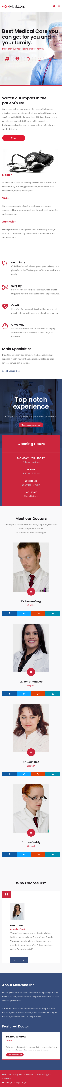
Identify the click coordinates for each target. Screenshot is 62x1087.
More (13, 138)
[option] (31, 927)
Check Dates (31, 496)
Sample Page (20, 1082)
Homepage (7, 1082)
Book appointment (15, 1055)
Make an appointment (31, 425)
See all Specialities (11, 371)
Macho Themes (26, 1074)
